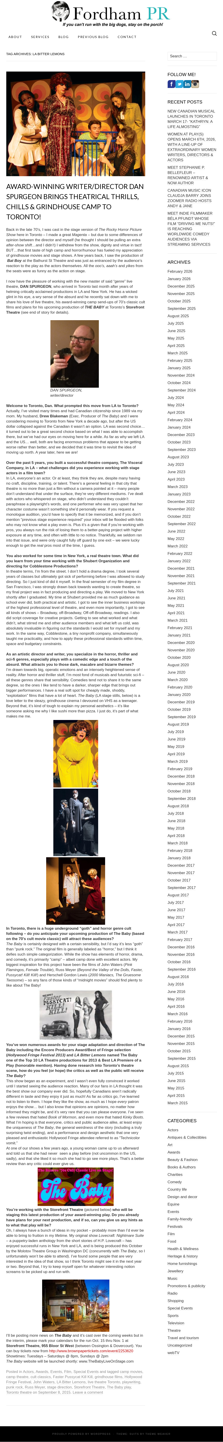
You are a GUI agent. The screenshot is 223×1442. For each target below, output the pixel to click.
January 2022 (179, 561)
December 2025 (181, 286)
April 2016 (176, 1006)
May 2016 (176, 999)
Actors (28, 1372)
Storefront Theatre (89, 1387)
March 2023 (178, 487)
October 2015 (179, 1051)
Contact (127, 37)
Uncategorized (180, 1345)
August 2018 (178, 806)
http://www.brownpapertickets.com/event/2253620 (91, 1351)
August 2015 (178, 1066)
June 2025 (176, 331)
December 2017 (181, 865)
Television (176, 1323)
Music (173, 1278)
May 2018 (176, 828)
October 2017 (179, 880)
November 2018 (181, 784)
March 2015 (178, 1103)
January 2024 (179, 427)
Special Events (86, 1372)
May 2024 (176, 405)
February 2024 (180, 420)
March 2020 (178, 680)
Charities (175, 1174)
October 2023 (179, 442)
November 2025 (181, 294)
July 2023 (176, 464)
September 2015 (182, 1058)
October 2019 (179, 709)
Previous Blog (93, 37)
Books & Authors (182, 1167)
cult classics (40, 1377)
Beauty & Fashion (183, 1160)
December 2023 (181, 435)
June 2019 (176, 739)
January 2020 (179, 695)
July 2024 (176, 398)
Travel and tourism (183, 1338)
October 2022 (179, 516)
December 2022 (181, 501)
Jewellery (176, 1271)
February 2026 (180, 271)
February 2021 (180, 628)
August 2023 (178, 457)
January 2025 (179, 368)
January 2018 (179, 858)
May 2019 (176, 747)
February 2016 (180, 1021)
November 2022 (181, 509)
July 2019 (176, 732)
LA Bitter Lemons (71, 1382)
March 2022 (178, 546)
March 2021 (178, 620)
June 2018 (176, 821)
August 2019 (178, 724)
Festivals (175, 1226)
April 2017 (176, 925)
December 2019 (181, 702)
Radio (173, 1293)
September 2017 (182, 888)
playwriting (131, 1382)
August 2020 (178, 665)
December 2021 (181, 568)
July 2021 (176, 591)
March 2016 (178, 1014)
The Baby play (119, 1387)
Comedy (175, 1182)
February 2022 (180, 553)
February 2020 (180, 687)
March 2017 (178, 932)
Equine (174, 1204)
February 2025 (180, 360)
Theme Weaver (158, 1434)
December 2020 (181, 643)
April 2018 (176, 836)
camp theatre (17, 1377)
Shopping (176, 1301)
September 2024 (182, 390)
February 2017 (180, 940)
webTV (174, 1353)
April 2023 (176, 479)
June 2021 (176, 598)
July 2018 (176, 813)
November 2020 (181, 650)
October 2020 (179, 657)
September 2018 (182, 798)
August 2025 (178, 316)
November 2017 (181, 873)
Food (172, 1241)
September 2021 (182, 583)
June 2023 (176, 472)
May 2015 (176, 1088)
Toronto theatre (19, 1392)
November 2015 (181, 1044)
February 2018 (180, 850)
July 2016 (176, 984)
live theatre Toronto (104, 1382)
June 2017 (176, 910)
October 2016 (179, 962)
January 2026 (179, 279)
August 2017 (178, 895)
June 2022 (176, 531)
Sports (173, 1316)
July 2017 (176, 902)
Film (67, 1372)
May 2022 (176, 539)
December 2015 (181, 1036)
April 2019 (176, 754)
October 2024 (179, 383)
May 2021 (176, 605)
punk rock (14, 1387)
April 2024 (176, 412)
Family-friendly (180, 1219)
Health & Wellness (183, 1249)
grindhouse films (108, 1377)
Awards (42, 1372)
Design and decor (182, 1197)
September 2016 (182, 969)
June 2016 (176, 992)
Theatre (174, 1330)
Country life (177, 1189)
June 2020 (176, 672)
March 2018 (178, 843)
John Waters (43, 1382)
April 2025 (176, 346)
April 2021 (176, 613)
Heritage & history (183, 1256)
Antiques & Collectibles (187, 1137)
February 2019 (180, 769)
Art (170, 1145)
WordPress (101, 1434)
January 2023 (179, 494)
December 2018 (181, 776)
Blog (63, 37)
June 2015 (176, 1081)
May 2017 (176, 917)
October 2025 (179, 301)
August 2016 (178, 977)
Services (40, 37)
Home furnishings (182, 1264)
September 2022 (182, 524)
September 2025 (182, 308)
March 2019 (178, 761)
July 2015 (176, 1073)
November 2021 (181, 576)
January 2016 (179, 1029)
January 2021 (179, 635)
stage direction (59, 1387)
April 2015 (176, 1095)
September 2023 (182, 450)
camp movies (131, 1372)
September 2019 (182, 717)
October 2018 (179, 791)
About (15, 37)
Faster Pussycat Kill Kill (73, 1377)
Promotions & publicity (186, 1286)
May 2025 (176, 338)
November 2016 (181, 954)
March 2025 (178, 353)
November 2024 (181, 375)
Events (56, 1372)
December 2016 (181, 947)
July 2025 (176, 323)
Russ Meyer (35, 1387)
